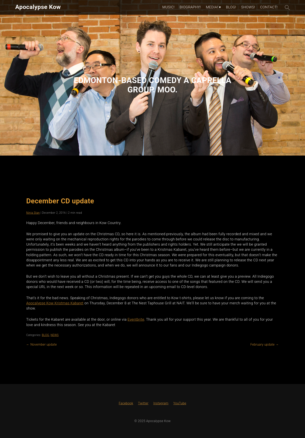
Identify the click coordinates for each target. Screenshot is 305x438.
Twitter (143, 403)
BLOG (45, 335)
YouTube (179, 403)
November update (41, 344)
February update (264, 344)
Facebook (126, 403)
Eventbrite (136, 319)
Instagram (160, 403)
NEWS (55, 335)
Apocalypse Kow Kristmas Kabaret (54, 303)
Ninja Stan (33, 212)
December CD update (60, 201)
